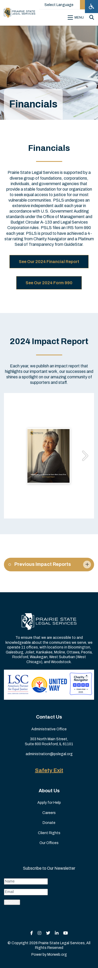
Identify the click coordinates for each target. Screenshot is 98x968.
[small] (31, 933)
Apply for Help (49, 803)
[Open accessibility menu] (91, 6)
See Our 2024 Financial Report (49, 261)
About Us (49, 790)
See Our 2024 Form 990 (49, 283)
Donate (49, 823)
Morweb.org (57, 954)
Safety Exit (49, 770)
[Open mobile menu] (76, 17)
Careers (49, 813)
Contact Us (49, 717)
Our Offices (49, 843)
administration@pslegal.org (49, 754)
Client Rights (49, 833)
